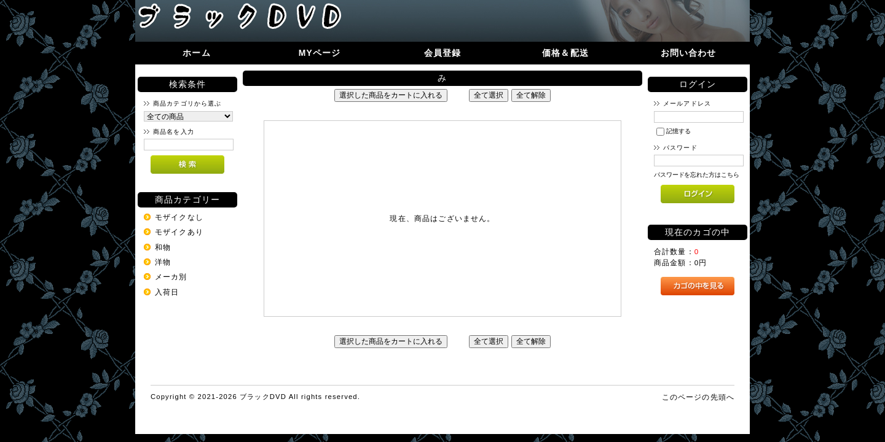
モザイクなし (179, 217)
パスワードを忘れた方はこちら (696, 174)
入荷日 (167, 292)
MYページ (320, 53)
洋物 (163, 262)
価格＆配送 (565, 53)
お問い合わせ (689, 53)
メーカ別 (171, 277)
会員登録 (443, 53)
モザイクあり (179, 232)
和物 (163, 247)
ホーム (196, 53)
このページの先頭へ (698, 397)
